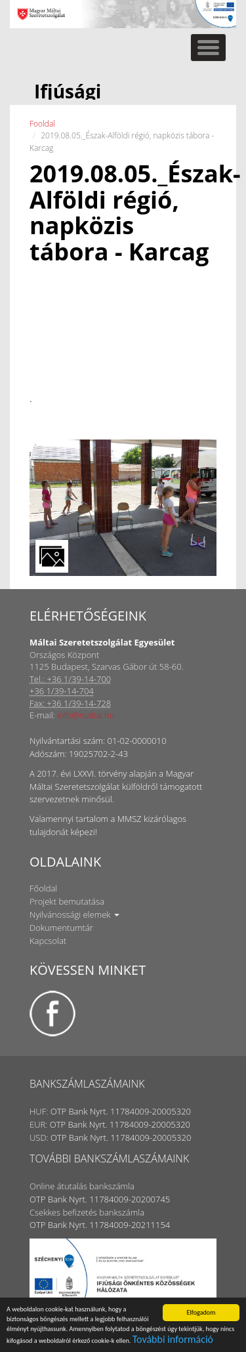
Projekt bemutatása (67, 901)
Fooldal (42, 123)
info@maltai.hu (86, 715)
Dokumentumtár (61, 927)
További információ (173, 1340)
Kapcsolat (48, 941)
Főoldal (43, 888)
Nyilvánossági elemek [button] (74, 914)
